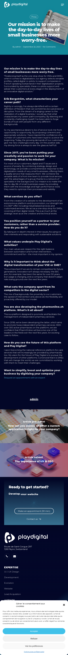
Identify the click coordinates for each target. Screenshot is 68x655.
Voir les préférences (34, 646)
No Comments (49, 47)
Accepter (34, 631)
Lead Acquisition (12, 594)
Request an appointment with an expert (24, 377)
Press (34, 17)
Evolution (9, 583)
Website (8, 588)
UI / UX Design (11, 571)
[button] (64, 605)
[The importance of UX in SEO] (34, 460)
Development (11, 577)
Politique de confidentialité (34, 652)
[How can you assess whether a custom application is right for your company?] (34, 426)
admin (18, 47)
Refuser (34, 638)
